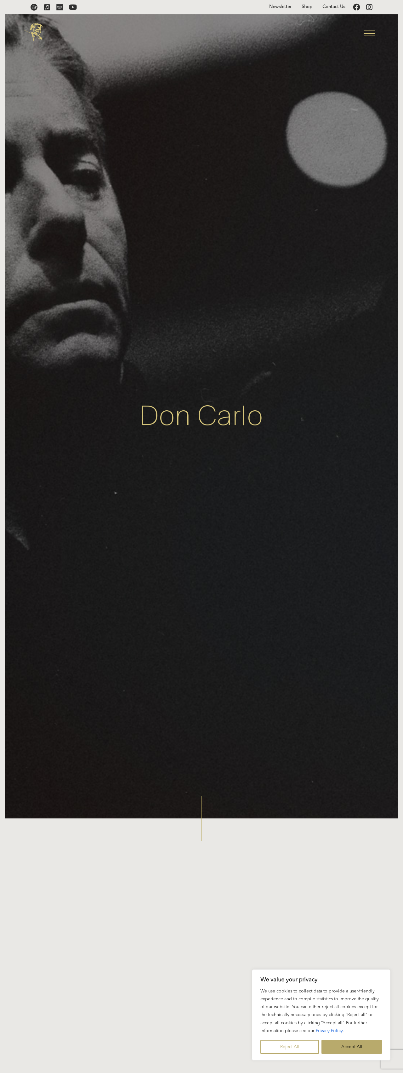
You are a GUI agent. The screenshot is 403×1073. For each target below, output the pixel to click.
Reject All (289, 1047)
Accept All (351, 1047)
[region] (321, 1014)
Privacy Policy (329, 1031)
